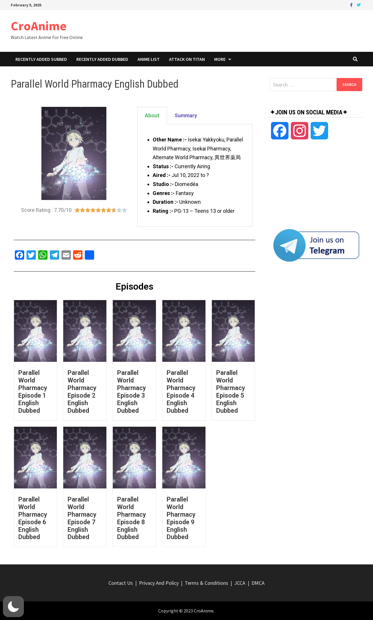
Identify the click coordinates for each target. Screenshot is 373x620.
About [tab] (152, 115)
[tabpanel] (194, 175)
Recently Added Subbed (41, 59)
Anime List (149, 59)
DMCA (258, 583)
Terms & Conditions (206, 583)
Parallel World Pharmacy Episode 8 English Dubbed (131, 518)
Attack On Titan (187, 59)
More (220, 59)
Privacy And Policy (159, 583)
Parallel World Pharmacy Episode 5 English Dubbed (230, 391)
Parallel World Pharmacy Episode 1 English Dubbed (32, 391)
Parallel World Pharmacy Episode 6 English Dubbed (32, 518)
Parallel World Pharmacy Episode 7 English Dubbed (82, 518)
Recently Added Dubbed (102, 59)
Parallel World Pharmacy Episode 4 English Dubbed (181, 391)
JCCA (239, 583)
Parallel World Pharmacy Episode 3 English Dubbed (131, 391)
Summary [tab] (186, 115)
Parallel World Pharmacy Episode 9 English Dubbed (181, 518)
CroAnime (39, 26)
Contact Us (120, 583)
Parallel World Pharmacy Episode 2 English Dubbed (82, 391)
